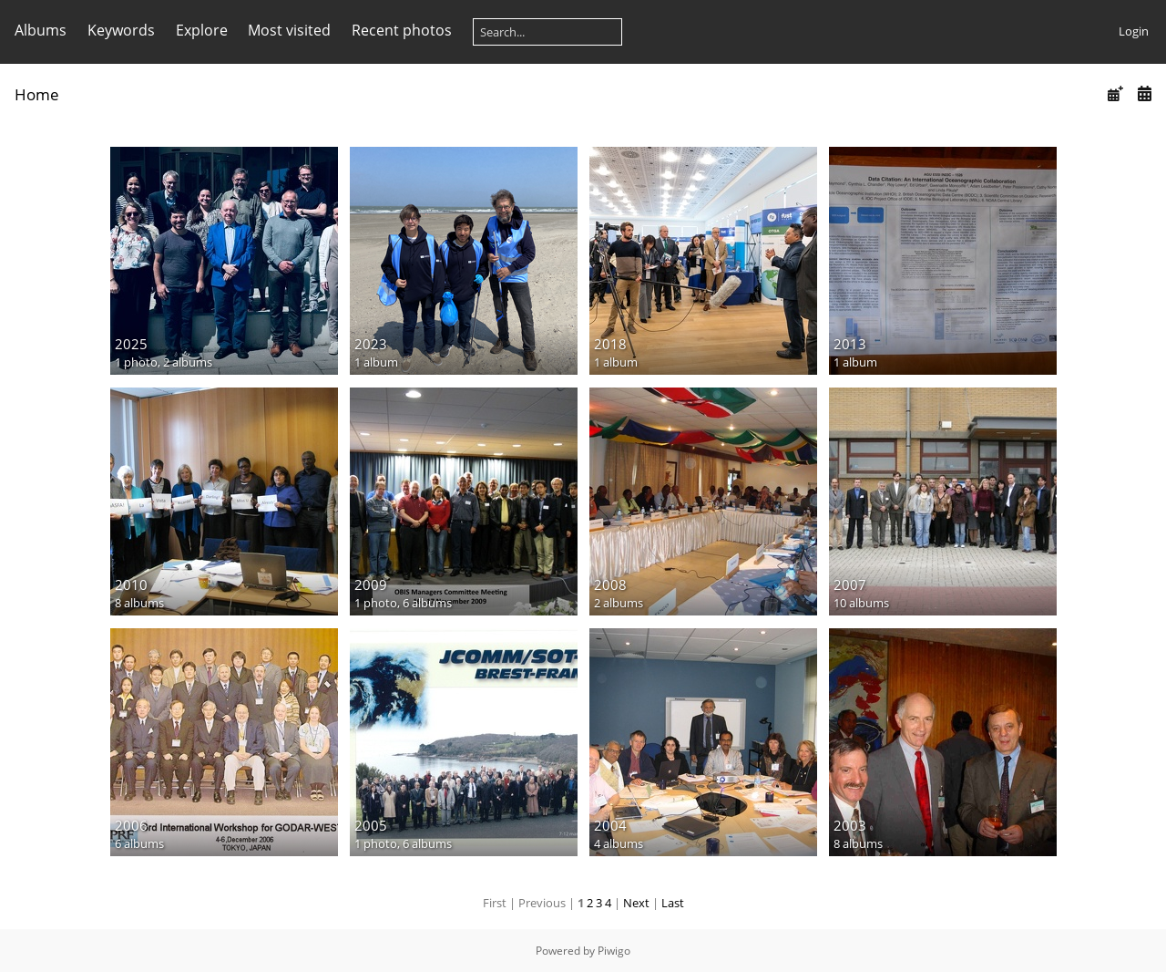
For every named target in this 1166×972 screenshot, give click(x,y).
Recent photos (402, 30)
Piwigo (614, 950)
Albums (40, 30)
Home (37, 94)
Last (672, 902)
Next (636, 902)
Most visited (289, 30)
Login (1134, 31)
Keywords (121, 30)
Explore (202, 30)
